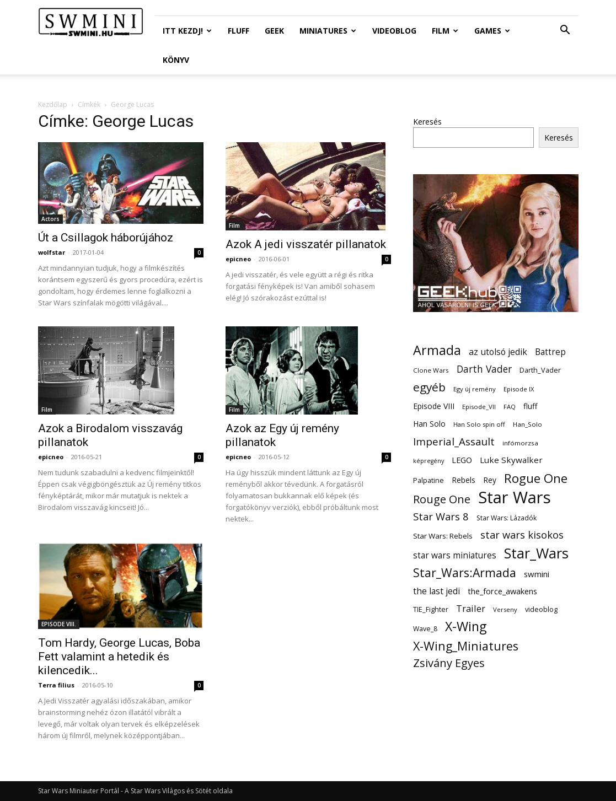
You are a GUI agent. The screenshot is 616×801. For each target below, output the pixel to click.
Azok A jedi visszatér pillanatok (306, 244)
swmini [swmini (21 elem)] (536, 573)
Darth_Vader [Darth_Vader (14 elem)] (540, 370)
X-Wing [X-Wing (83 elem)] (465, 626)
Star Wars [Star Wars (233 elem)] (514, 497)
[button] (565, 31)
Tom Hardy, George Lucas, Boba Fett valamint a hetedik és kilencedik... (119, 656)
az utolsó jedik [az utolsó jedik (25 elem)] (498, 352)
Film (445, 30)
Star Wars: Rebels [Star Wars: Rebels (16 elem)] (443, 536)
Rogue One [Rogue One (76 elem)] (535, 478)
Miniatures (327, 30)
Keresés (427, 121)
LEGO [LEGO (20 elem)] (462, 459)
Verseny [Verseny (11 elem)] (505, 609)
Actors (50, 219)
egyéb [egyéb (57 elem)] (429, 387)
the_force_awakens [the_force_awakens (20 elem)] (502, 590)
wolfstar (51, 252)
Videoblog (394, 30)
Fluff (238, 30)
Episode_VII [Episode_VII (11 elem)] (479, 406)
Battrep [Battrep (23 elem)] (550, 352)
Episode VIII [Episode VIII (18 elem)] (433, 406)
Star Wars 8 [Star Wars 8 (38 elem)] (441, 516)
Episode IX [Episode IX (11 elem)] (518, 389)
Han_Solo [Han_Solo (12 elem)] (527, 424)
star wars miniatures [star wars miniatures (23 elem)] (454, 555)
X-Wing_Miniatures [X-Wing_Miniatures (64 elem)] (465, 646)
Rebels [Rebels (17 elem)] (463, 480)
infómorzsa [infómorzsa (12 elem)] (520, 443)
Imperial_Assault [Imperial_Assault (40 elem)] (454, 441)
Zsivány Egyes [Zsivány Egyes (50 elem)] (449, 663)
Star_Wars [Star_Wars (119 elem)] (536, 553)
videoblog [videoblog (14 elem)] (541, 609)
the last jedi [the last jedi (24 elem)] (436, 591)
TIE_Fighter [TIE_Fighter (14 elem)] (430, 609)
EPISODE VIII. (58, 624)
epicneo (238, 259)
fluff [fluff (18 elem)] (530, 406)
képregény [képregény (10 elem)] (428, 461)
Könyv (176, 60)
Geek (274, 30)
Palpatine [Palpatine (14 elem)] (428, 480)
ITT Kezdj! (187, 30)
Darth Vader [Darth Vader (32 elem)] (484, 369)
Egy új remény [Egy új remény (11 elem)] (474, 389)
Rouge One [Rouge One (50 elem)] (441, 499)
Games (492, 30)
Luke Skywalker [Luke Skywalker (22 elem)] (511, 459)
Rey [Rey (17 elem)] (489, 480)
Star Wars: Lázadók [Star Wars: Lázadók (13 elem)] (506, 518)
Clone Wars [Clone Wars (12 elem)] (431, 370)
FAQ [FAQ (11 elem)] (509, 406)
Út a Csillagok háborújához (105, 237)
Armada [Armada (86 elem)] (437, 350)
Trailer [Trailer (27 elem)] (470, 608)
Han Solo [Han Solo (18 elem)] (429, 423)
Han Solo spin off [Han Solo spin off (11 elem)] (479, 424)
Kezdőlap (52, 104)
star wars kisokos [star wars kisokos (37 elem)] (522, 535)
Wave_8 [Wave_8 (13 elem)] (425, 628)
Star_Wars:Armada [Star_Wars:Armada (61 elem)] (464, 572)
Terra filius (56, 685)
